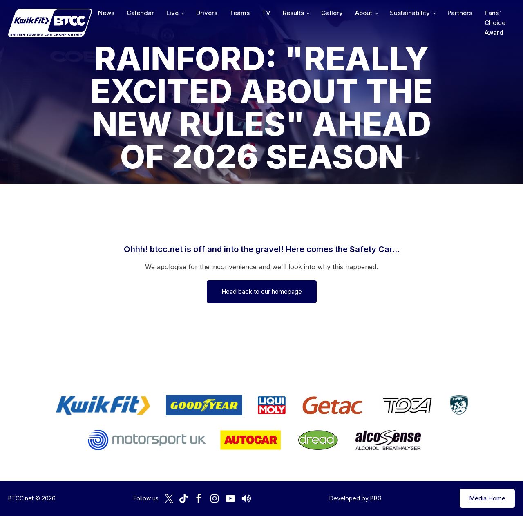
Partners (459, 13)
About (363, 13)
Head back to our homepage (261, 291)
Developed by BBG (355, 498)
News (106, 13)
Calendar (140, 13)
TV (266, 13)
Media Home (487, 498)
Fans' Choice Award (495, 22)
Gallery (332, 13)
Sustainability (410, 13)
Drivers (206, 13)
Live (172, 13)
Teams (240, 13)
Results (293, 13)
